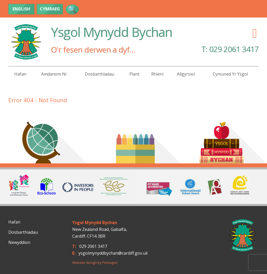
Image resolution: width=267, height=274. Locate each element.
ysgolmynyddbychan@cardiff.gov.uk (113, 253)
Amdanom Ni (53, 74)
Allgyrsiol (186, 74)
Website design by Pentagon (95, 262)
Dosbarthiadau (99, 74)
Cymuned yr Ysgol (230, 74)
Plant (134, 74)
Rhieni (157, 74)
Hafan (20, 74)
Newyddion (19, 242)
